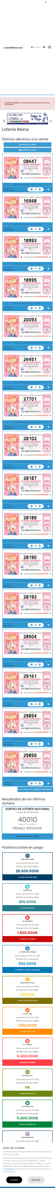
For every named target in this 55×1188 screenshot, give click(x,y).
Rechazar (36, 1179)
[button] (4, 121)
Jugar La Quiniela (27, 939)
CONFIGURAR (8, 1169)
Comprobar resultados (27, 836)
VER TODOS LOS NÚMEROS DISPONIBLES (35, 789)
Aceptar (14, 1179)
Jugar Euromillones (27, 877)
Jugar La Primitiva (27, 1124)
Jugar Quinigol (27, 908)
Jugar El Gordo (27, 1062)
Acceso (36, 47)
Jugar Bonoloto (27, 1093)
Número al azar (27, 150)
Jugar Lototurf (27, 1031)
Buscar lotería (27, 144)
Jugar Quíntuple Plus (27, 1000)
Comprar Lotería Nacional (27, 970)
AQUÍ (12, 1171)
